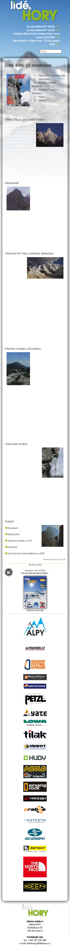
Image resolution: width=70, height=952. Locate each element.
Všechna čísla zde (35, 610)
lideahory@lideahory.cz (39, 943)
